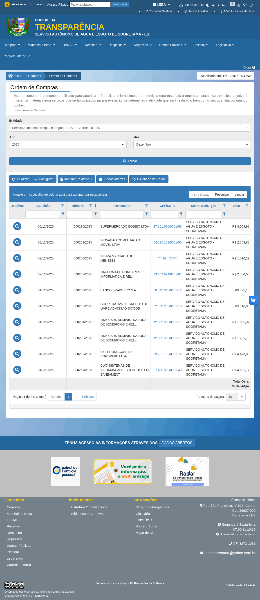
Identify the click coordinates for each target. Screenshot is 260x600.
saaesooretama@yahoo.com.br (230, 553)
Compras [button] (12, 45)
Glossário (143, 514)
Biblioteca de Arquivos (88, 514)
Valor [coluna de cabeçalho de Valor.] (236, 206)
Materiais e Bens (19, 514)
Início (14, 76)
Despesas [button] (118, 45)
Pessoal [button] (201, 45)
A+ (224, 5)
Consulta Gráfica (158, 11)
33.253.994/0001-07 (167, 274)
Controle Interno (19, 565)
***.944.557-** (167, 258)
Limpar (239, 194)
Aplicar (130, 161)
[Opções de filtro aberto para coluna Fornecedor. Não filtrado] (146, 206)
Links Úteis (144, 520)
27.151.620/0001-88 (167, 226)
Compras (34, 76)
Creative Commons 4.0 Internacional (26, 595)
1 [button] (68, 397)
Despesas (14, 533)
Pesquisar (120, 4)
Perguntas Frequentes (152, 507)
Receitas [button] (93, 45)
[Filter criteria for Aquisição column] (63, 214)
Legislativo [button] (225, 45)
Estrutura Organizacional (89, 507)
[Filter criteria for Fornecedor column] (147, 214)
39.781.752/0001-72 (167, 354)
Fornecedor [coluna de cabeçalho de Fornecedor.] (122, 206)
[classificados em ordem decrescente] (95, 206)
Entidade (15, 120)
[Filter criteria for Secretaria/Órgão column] (224, 214)
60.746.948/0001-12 (167, 290)
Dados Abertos (196, 11)
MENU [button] (161, 4)
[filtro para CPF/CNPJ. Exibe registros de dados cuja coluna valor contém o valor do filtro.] (164, 214)
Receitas (13, 526)
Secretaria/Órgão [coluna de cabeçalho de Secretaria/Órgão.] (203, 206)
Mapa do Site (191, 5)
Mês (136, 137)
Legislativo (15, 558)
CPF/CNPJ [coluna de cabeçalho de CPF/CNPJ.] (167, 206)
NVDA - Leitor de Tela (237, 11)
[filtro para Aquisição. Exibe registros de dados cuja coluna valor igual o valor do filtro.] (38, 214)
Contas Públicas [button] (173, 45)
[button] (247, 128)
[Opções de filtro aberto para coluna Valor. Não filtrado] (246, 206)
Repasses (14, 539)
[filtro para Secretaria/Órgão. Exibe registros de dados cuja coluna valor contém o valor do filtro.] (203, 214)
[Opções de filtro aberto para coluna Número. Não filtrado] (90, 206)
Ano (12, 137)
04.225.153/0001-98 (167, 242)
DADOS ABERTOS (177, 443)
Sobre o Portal (146, 526)
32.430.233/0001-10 (167, 306)
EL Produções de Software (147, 583)
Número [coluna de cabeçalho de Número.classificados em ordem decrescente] (78, 206)
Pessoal (13, 552)
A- (213, 5)
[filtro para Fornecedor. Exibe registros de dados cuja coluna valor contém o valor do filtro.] (122, 214)
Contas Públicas (19, 545)
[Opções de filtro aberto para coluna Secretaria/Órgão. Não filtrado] (224, 206)
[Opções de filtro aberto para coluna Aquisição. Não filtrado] (63, 206)
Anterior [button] (56, 397)
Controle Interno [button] (17, 56)
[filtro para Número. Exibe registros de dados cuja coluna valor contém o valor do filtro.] (79, 214)
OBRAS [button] (70, 45)
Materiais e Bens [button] (42, 45)
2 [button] (75, 397)
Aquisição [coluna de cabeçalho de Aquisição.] (43, 206)
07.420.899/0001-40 (167, 370)
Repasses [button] (143, 45)
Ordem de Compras (63, 76)
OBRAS (13, 520)
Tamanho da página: (210, 397)
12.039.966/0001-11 (167, 322)
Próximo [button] (88, 397)
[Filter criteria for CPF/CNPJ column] (181, 214)
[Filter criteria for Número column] (95, 214)
